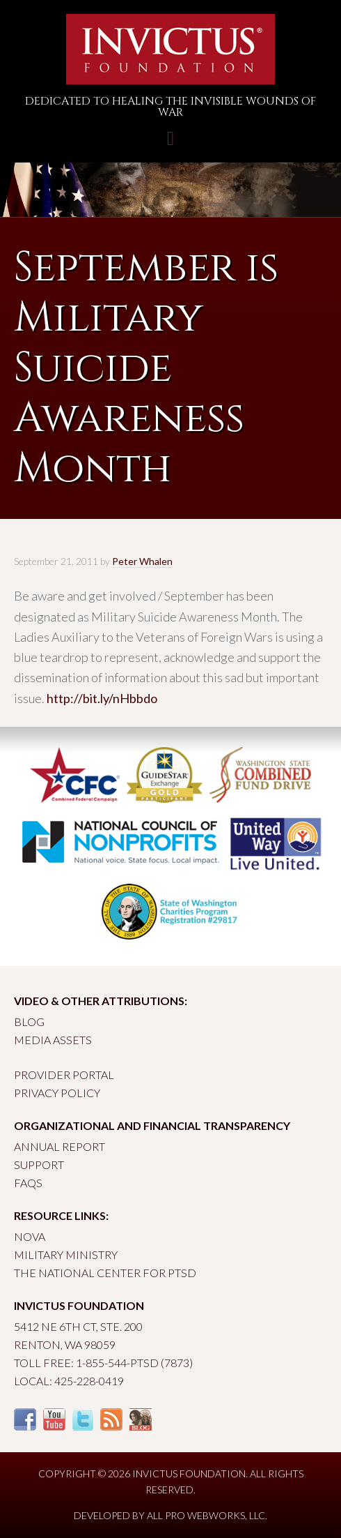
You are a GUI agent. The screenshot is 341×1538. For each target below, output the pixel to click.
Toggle (170, 145)
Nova (29, 1236)
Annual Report (59, 1146)
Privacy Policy (57, 1092)
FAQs (28, 1182)
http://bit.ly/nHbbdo (102, 698)
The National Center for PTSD (105, 1272)
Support (39, 1164)
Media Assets (53, 1039)
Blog (29, 1021)
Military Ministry (66, 1254)
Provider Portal (64, 1074)
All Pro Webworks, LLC (206, 1515)
